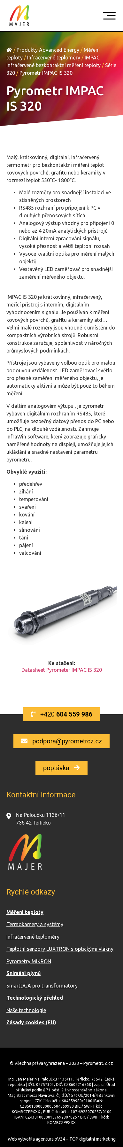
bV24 (60, 1139)
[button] (61, 714)
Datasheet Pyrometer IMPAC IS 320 (61, 670)
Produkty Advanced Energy (48, 50)
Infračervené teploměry (53, 57)
